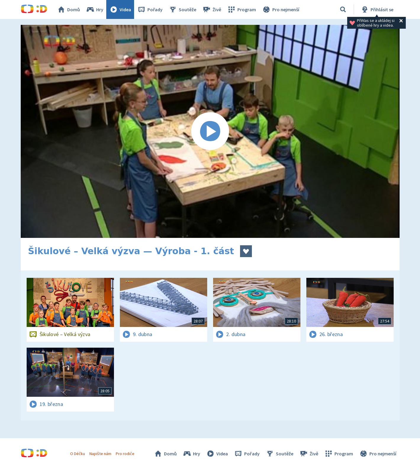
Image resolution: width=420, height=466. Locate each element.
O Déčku (77, 453)
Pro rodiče (125, 453)
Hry (94, 9)
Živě (211, 9)
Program (241, 9)
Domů (68, 9)
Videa (120, 9)
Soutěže (182, 9)
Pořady (149, 9)
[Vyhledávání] (343, 9)
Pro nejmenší (280, 9)
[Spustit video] (210, 131)
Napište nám (100, 453)
